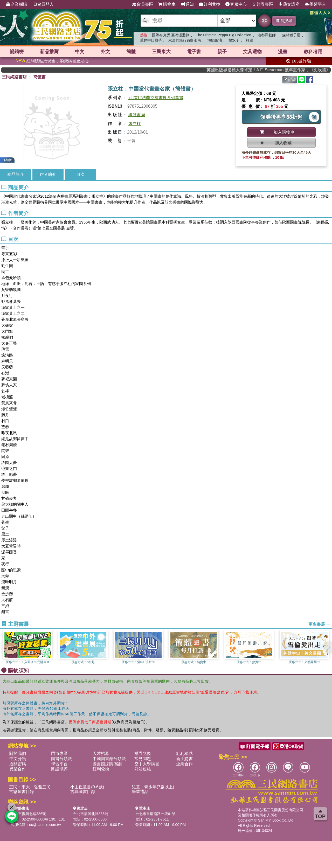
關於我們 (17, 753)
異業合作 (17, 769)
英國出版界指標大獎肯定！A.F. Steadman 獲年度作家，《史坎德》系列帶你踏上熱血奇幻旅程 (273, 70)
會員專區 (142, 4)
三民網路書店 (14, 77)
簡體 (131, 51)
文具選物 (252, 51)
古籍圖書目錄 (21, 791)
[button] (328, 647)
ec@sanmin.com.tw (45, 825)
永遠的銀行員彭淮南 (184, 40)
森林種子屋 (291, 35)
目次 (80, 174)
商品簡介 (15, 174)
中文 (79, 51)
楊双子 (234, 40)
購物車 (167, 4)
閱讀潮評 (59, 769)
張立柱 (134, 123)
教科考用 (313, 51)
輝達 (249, 40)
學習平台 (315, 4)
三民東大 (161, 51)
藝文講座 (289, 4)
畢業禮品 (140, 791)
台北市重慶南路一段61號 (155, 814)
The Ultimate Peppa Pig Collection (223, 35)
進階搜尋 (284, 20)
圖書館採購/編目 (108, 764)
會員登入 (43, 4)
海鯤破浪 (215, 40)
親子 (222, 51)
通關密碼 (17, 764)
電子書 (194, 51)
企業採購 (16, 4)
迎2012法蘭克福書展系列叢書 (155, 97)
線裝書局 (136, 115)
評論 (289, 79)
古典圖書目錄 (82, 791)
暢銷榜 (17, 51)
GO (264, 20)
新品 (49, 51)
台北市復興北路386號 (28, 814)
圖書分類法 (61, 758)
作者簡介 (48, 174)
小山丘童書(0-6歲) (87, 787)
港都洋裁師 (267, 35)
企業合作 (184, 764)
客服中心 (236, 4)
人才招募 (101, 753)
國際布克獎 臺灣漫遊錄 (170, 35)
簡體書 (39, 77)
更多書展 (319, 624)
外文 (105, 51)
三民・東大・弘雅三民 (30, 787)
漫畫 (282, 51)
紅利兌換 (209, 4)
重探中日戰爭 (151, 40)
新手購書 (184, 758)
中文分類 (17, 758)
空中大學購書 (146, 764)
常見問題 (142, 758)
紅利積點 (184, 753)
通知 (187, 4)
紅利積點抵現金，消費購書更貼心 (52, 61)
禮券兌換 (142, 753)
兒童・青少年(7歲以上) (153, 787)
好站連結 (142, 769)
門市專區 (59, 753)
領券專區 (262, 4)
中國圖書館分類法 (109, 758)
